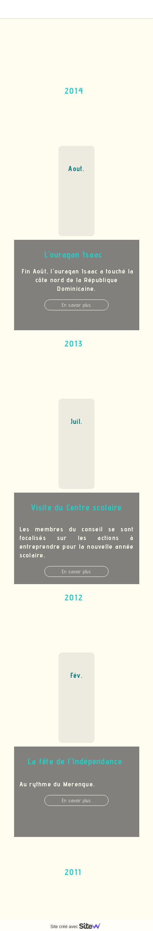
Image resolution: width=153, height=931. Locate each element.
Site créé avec (78, 926)
